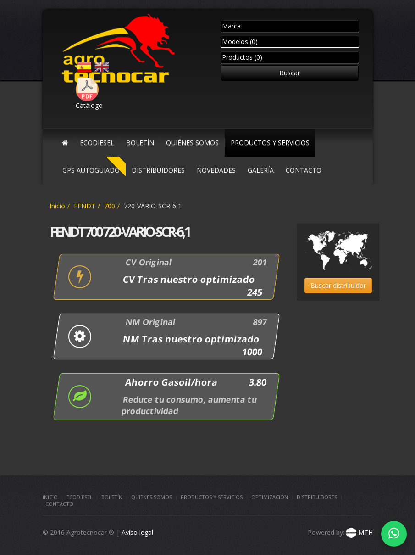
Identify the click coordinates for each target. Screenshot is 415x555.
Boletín (111, 496)
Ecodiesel (79, 496)
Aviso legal (137, 532)
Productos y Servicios (212, 496)
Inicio (57, 206)
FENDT (84, 206)
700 (109, 206)
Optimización (269, 496)
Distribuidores (317, 496)
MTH (358, 532)
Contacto (59, 503)
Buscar (289, 72)
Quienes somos (151, 496)
